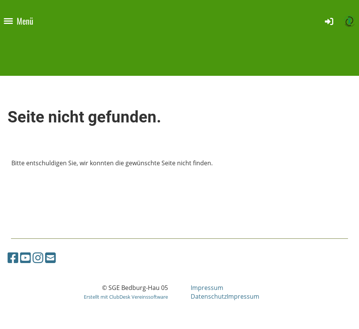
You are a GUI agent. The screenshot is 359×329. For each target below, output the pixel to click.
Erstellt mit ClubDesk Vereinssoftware (126, 296)
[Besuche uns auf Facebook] (13, 257)
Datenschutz (209, 296)
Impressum (207, 288)
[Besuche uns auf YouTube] (25, 257)
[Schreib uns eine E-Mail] (50, 257)
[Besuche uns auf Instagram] (38, 257)
